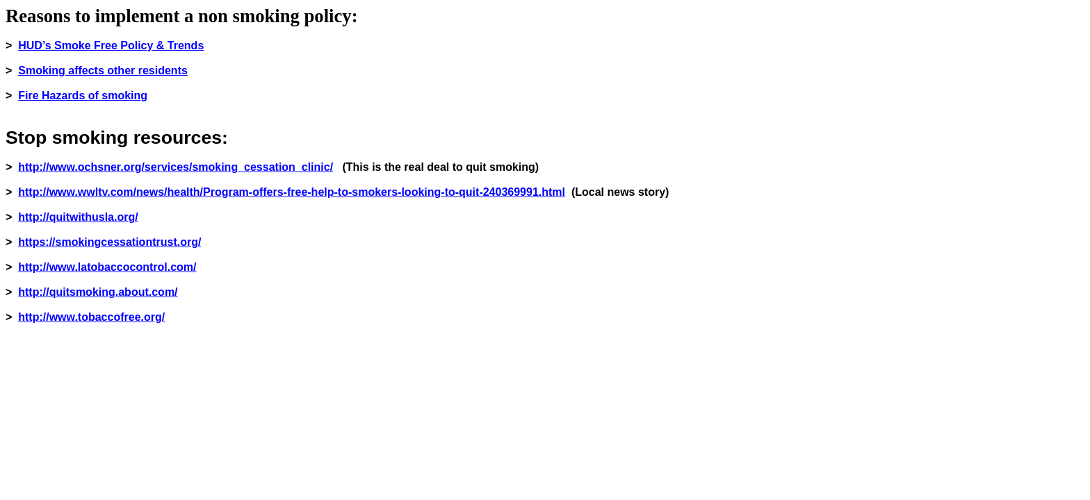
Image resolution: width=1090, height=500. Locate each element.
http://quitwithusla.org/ (78, 217)
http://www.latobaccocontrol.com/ (107, 267)
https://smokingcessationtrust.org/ (109, 242)
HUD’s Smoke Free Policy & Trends (111, 45)
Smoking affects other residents (103, 70)
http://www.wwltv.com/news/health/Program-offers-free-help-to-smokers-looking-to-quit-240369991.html (291, 192)
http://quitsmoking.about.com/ (97, 292)
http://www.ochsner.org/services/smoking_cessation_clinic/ (175, 167)
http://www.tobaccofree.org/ (91, 317)
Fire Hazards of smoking (82, 95)
